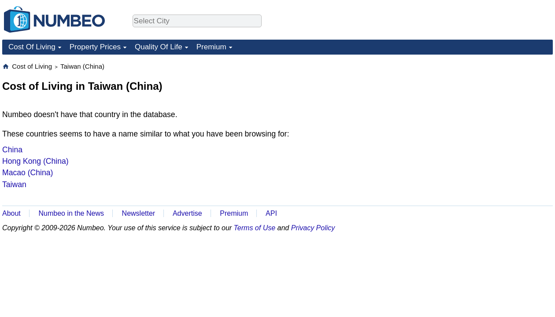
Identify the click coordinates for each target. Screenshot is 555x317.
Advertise (187, 213)
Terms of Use (255, 228)
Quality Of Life (158, 47)
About (11, 213)
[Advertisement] (487, 117)
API (271, 213)
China (12, 149)
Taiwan (14, 184)
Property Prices (95, 47)
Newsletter (138, 213)
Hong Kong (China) (35, 161)
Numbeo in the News (71, 213)
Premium (211, 47)
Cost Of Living (32, 47)
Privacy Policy (313, 228)
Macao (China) (27, 172)
